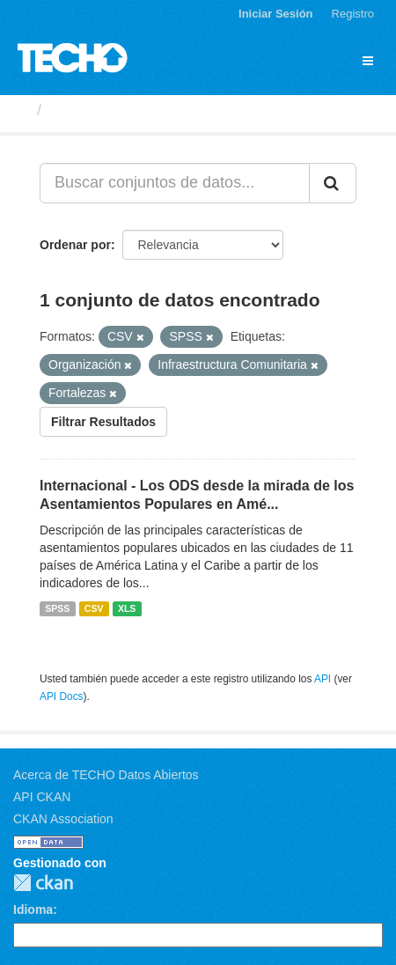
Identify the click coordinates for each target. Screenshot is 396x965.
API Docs (62, 696)
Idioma (33, 909)
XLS (127, 608)
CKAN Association (63, 819)
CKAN (43, 882)
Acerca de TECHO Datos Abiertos (106, 775)
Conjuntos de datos (124, 110)
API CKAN (41, 797)
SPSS (57, 608)
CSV (94, 608)
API (322, 679)
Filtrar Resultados (103, 422)
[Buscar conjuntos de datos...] (175, 183)
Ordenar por (75, 245)
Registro (353, 13)
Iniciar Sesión (275, 13)
